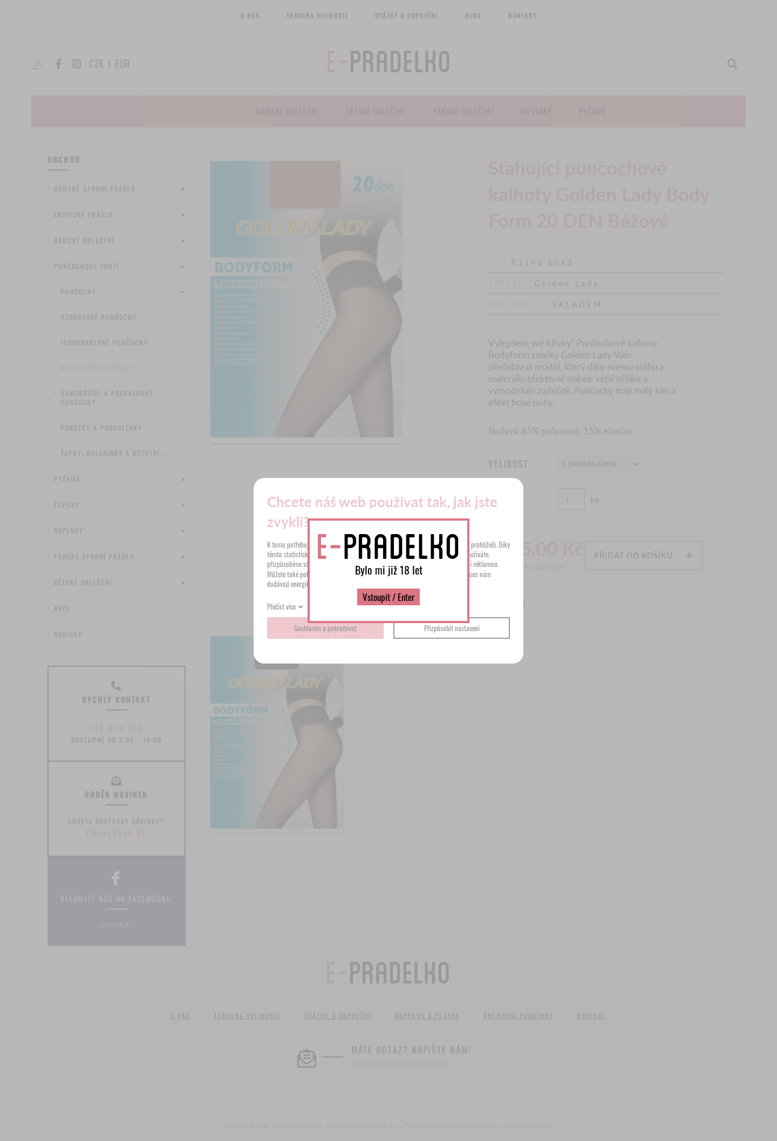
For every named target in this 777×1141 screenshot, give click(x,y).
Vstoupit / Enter (388, 597)
